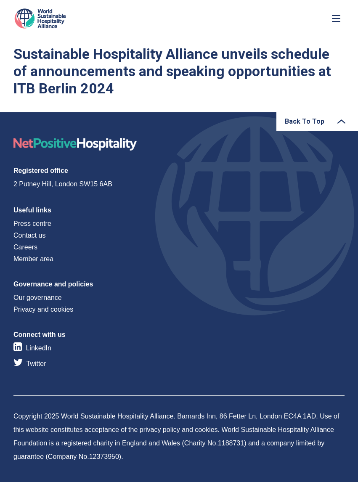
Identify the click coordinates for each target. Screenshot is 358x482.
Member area (33, 258)
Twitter (36, 363)
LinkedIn (38, 348)
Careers (25, 247)
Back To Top (304, 121)
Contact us (29, 235)
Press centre (32, 223)
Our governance (37, 297)
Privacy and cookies (43, 309)
